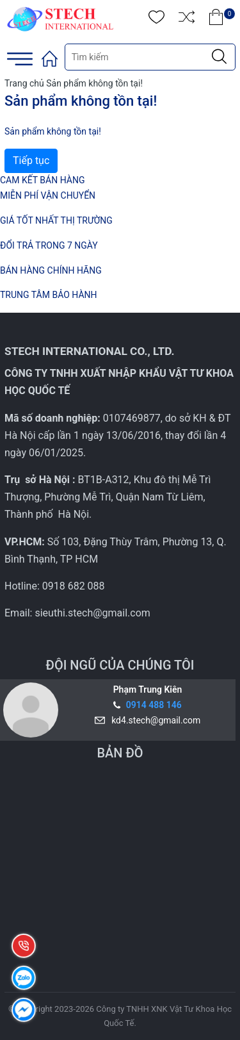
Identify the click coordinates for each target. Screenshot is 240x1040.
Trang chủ (24, 83)
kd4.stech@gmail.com (153, 720)
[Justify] (219, 57)
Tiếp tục (31, 160)
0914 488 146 (154, 705)
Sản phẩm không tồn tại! (94, 83)
